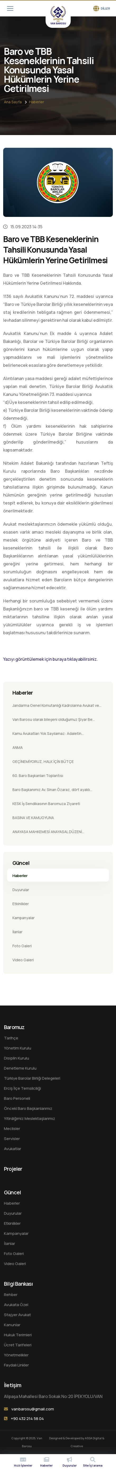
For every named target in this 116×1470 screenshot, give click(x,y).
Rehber (10, 1294)
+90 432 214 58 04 (27, 1418)
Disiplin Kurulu (16, 1058)
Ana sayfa (13, 101)
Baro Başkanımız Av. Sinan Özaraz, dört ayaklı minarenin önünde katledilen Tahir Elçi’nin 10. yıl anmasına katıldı (52, 791)
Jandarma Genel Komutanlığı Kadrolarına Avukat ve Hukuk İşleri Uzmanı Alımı (55, 707)
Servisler (12, 1138)
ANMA (17, 747)
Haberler (36, 101)
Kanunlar (12, 1325)
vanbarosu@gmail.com (32, 1409)
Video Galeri (23, 959)
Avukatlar (12, 1148)
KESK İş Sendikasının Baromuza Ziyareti (46, 803)
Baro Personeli (17, 1098)
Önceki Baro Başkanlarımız (28, 1108)
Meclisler (12, 1128)
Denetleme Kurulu (20, 1068)
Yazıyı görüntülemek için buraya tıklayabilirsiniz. (50, 659)
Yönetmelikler (16, 1355)
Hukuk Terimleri (18, 1335)
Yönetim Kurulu (17, 1048)
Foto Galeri (22, 945)
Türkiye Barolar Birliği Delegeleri (32, 1078)
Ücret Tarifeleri (17, 1345)
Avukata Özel (16, 1304)
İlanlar (17, 931)
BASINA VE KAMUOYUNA (33, 817)
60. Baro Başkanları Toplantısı (37, 775)
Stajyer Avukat (17, 1314)
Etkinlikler (20, 903)
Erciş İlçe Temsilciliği (22, 1088)
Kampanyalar (23, 917)
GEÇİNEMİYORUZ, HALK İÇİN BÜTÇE (43, 761)
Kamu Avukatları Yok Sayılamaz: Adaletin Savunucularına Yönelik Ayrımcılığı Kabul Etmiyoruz (55, 735)
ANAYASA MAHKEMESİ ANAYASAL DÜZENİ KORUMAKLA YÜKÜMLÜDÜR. (47, 833)
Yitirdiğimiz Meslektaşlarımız (29, 1118)
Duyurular (20, 889)
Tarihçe (11, 1038)
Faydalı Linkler (16, 1365)
